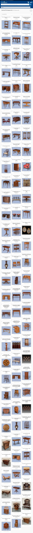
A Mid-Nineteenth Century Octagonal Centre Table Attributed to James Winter (16, 466)
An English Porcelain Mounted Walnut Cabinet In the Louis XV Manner (26, 255)
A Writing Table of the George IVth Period (26, 207)
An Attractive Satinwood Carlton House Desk (26, 271)
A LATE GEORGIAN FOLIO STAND (6, 371)
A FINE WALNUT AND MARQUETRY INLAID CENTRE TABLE (6, 355)
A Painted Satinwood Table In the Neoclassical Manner (26, 238)
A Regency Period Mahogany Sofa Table (16, 96)
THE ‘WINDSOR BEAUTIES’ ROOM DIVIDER (16, 338)
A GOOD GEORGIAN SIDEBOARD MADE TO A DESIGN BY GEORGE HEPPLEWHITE (6, 306)
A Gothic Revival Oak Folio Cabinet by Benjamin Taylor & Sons (6, 503)
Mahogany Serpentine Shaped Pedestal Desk (6, 208)
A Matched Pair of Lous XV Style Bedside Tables (16, 256)
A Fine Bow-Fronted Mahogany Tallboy (16, 160)
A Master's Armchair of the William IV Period (26, 49)
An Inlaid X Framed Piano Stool (26, 463)
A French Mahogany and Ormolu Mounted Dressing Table (26, 495)
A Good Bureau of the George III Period (16, 80)
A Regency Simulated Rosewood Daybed (6, 470)
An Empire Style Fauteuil (26, 159)
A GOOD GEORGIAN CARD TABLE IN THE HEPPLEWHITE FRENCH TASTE (16, 289)
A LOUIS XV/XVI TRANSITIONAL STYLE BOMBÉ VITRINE (26, 335)
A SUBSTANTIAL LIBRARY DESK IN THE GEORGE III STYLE (6, 289)
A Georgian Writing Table (26, 433)
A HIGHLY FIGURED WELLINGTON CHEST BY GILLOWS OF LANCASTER (26, 368)
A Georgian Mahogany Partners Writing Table (6, 486)
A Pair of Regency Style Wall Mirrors (26, 222)
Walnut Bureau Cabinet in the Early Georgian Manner (16, 516)
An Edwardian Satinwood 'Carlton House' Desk (16, 17)
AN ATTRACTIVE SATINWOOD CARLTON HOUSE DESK (26, 302)
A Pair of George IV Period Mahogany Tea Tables (16, 482)
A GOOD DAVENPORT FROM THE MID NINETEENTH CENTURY (6, 388)
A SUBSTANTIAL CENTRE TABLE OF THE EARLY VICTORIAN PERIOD (6, 273)
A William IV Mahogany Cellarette (16, 112)
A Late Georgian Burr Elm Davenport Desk (16, 176)
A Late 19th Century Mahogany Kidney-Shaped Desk (6, 81)
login (31, 0)
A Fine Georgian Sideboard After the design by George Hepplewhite (6, 34)
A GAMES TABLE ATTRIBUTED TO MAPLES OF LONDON (16, 305)
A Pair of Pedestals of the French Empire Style (26, 128)
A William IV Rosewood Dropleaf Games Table (16, 48)
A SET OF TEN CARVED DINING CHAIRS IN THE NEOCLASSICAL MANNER (26, 401)
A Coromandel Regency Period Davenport (6, 436)
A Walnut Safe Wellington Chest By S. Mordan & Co (26, 80)
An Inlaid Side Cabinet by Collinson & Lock (26, 479)
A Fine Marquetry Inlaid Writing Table (26, 65)
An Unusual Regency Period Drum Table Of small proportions (6, 224)
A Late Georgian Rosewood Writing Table (16, 128)
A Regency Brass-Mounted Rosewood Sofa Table (16, 144)
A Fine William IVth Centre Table (26, 191)
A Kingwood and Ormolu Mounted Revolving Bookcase (16, 498)
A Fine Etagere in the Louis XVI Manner (6, 17)
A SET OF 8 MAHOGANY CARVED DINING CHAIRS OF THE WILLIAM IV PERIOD (26, 351)
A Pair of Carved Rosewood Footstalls (16, 207)
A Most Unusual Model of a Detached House (26, 175)
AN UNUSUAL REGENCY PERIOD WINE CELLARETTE (6, 404)
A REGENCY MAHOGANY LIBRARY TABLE (26, 287)
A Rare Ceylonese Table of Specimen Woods (26, 112)
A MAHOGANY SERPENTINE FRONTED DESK (16, 369)
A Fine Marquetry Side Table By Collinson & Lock (26, 144)
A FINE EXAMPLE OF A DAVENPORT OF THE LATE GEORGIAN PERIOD (16, 322)
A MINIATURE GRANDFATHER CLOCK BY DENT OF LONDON (6, 339)
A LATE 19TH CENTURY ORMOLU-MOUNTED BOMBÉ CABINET (16, 402)
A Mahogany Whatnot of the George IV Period (6, 161)
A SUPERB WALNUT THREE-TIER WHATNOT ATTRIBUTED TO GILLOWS (26, 417)
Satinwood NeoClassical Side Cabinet (6, 519)
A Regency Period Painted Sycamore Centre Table (26, 96)
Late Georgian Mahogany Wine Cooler (6, 454)
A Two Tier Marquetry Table (26, 448)
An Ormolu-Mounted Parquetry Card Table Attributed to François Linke (26, 18)
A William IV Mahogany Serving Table (6, 65)
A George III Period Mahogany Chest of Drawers (6, 192)
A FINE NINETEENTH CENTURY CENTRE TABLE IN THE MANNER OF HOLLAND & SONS (6, 420)
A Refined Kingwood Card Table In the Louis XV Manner (6, 97)
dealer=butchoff (15, 7)
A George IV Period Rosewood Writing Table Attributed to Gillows (6, 241)
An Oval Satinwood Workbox (26, 33)
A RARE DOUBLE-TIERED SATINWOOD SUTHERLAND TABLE (26, 319)
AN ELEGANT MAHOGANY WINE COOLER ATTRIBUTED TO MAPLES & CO (26, 384)
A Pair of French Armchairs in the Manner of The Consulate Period (6, 113)
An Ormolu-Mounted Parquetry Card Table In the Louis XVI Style (16, 65)
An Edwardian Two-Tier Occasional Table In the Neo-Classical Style (16, 240)
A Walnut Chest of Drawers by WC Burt (26, 514)
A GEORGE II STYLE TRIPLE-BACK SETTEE (16, 353)
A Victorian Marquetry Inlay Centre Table (6, 49)
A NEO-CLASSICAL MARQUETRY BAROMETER (16, 418)
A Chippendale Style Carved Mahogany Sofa (16, 191)
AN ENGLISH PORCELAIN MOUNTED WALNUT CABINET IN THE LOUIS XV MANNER (16, 386)
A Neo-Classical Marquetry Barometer (6, 257)
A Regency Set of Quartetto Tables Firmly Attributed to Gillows (16, 224)
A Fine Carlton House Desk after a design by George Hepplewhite (6, 130)
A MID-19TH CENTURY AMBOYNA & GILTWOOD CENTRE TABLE (6, 323)
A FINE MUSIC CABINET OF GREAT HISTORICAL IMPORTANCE (16, 273)
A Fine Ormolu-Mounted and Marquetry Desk (16, 450)
